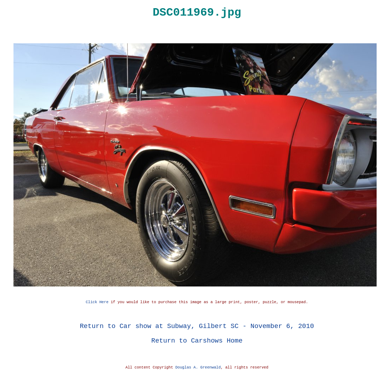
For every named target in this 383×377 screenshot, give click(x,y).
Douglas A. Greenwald (198, 367)
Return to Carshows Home (196, 340)
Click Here (97, 302)
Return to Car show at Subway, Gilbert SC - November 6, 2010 (197, 326)
